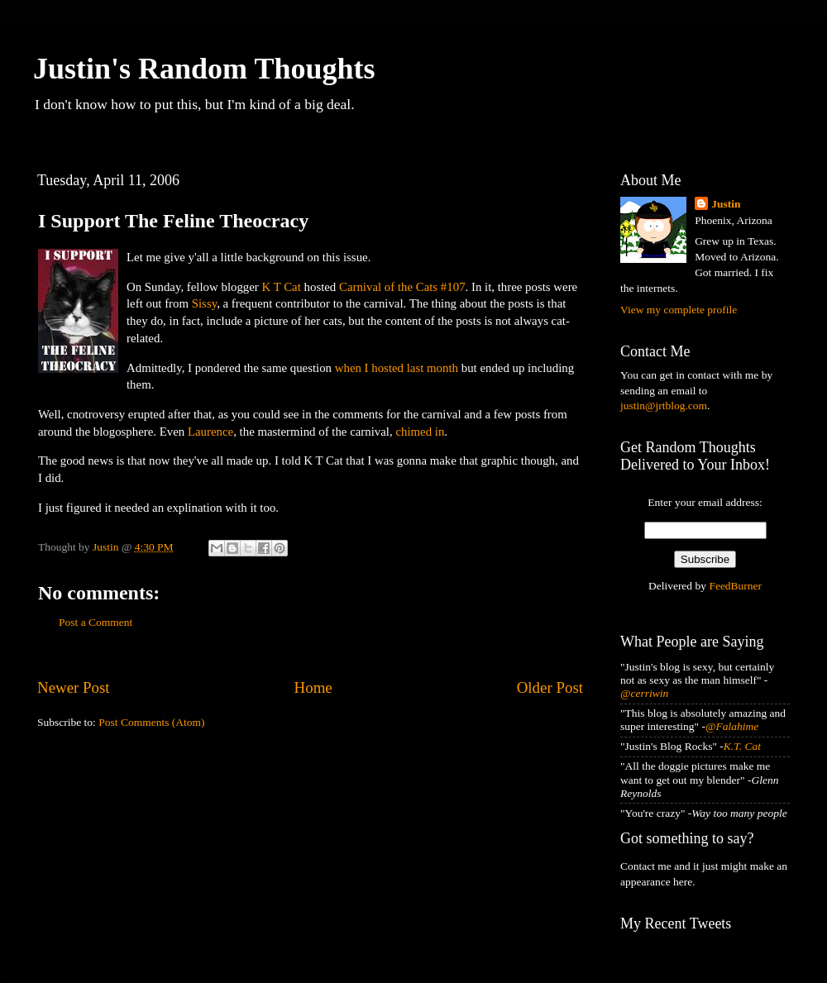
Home (313, 687)
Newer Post (73, 687)
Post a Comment (95, 622)
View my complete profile (678, 309)
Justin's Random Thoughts (204, 68)
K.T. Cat (742, 746)
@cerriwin (644, 693)
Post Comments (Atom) (151, 722)
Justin (725, 204)
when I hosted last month (396, 368)
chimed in (419, 431)
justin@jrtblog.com (663, 405)
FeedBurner (735, 586)
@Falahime (731, 726)
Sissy (204, 303)
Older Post (550, 687)
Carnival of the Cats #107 (402, 286)
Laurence (210, 431)
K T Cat (281, 286)
